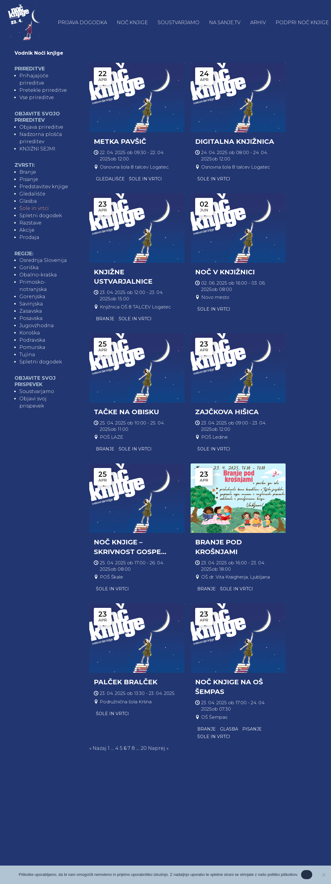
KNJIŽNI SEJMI (37, 149)
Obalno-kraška (38, 276)
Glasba (28, 202)
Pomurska (32, 348)
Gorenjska (32, 297)
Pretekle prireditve (43, 91)
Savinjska (31, 305)
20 (144, 749)
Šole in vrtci (34, 209)
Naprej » (158, 749)
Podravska (32, 341)
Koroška (29, 334)
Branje (27, 173)
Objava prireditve (41, 128)
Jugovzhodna (36, 326)
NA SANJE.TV (225, 23)
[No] (323, 875)
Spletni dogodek (40, 216)
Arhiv (259, 23)
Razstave (30, 223)
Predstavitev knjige (43, 187)
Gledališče (32, 194)
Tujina (27, 355)
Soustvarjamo (179, 23)
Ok (306, 874)
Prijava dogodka (83, 23)
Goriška (29, 268)
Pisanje (28, 180)
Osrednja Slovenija (43, 261)
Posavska (31, 319)
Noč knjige (133, 23)
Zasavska (30, 312)
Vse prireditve (36, 98)
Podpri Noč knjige (302, 23)
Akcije (26, 231)
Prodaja (29, 238)
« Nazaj (98, 749)
